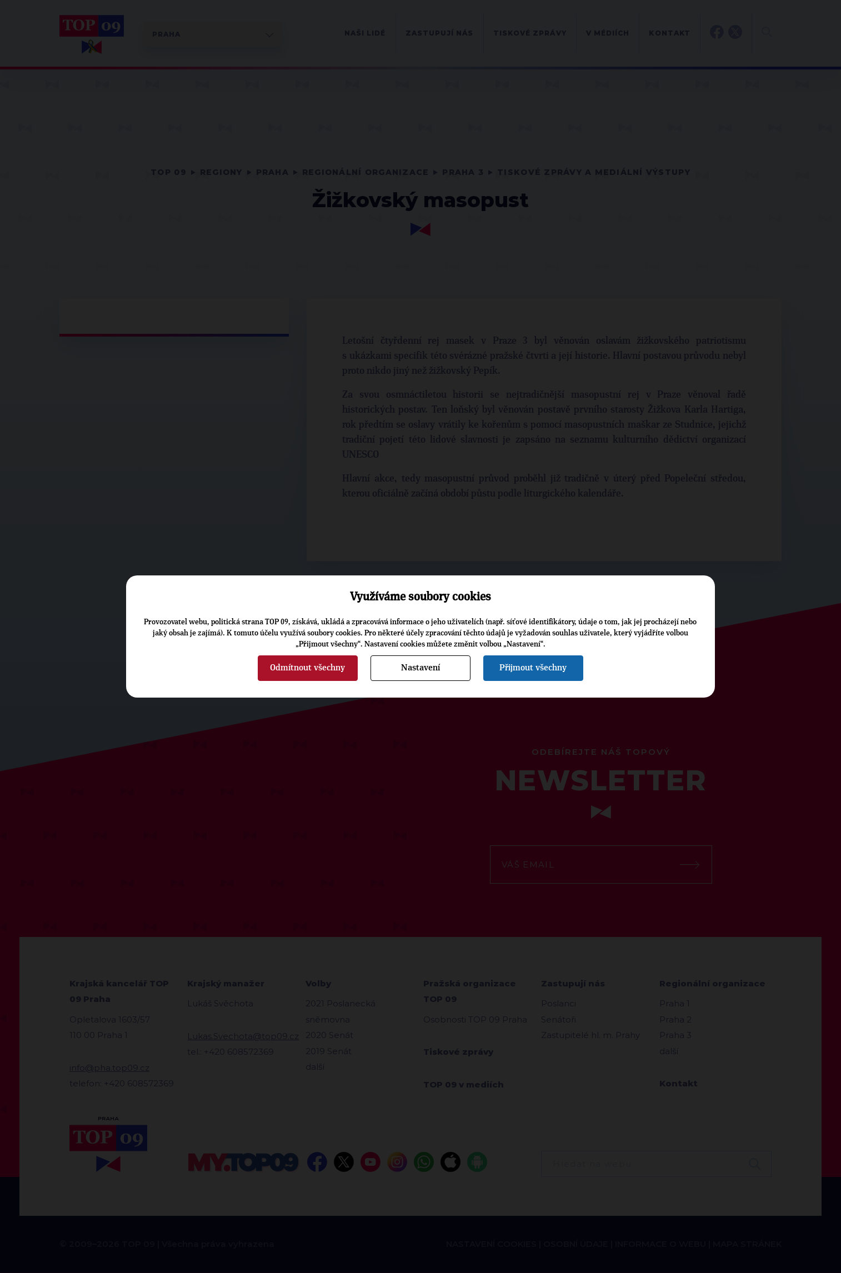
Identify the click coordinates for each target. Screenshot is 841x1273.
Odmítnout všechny (307, 667)
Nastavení (420, 667)
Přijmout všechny (533, 667)
